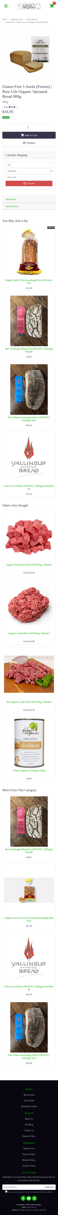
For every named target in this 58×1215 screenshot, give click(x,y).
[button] (29, 142)
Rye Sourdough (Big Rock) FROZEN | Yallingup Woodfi (29, 350)
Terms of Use (29, 1148)
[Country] (29, 171)
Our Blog (29, 1124)
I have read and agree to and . (29, 1192)
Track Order (29, 1100)
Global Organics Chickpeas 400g (29, 770)
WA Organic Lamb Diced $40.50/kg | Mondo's (29, 702)
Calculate (29, 183)
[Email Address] (22, 1187)
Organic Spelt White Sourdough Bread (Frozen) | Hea (29, 281)
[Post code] (29, 177)
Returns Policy (29, 1136)
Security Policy (29, 1166)
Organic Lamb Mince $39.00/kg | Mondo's (29, 633)
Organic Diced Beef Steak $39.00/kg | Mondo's (29, 564)
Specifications (12, 206)
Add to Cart (29, 135)
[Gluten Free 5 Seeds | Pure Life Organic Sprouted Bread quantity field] (29, 127)
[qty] (29, 164)
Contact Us (29, 1130)
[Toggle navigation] (5, 6)
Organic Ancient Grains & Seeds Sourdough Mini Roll (29, 919)
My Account (29, 1095)
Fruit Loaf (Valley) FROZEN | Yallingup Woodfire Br (29, 487)
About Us (29, 1119)
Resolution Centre (29, 1106)
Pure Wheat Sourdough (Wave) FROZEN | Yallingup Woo (29, 419)
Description (11, 199)
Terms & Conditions (32, 1192)
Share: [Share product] (10, 107)
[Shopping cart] (52, 6)
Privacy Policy (29, 1154)
